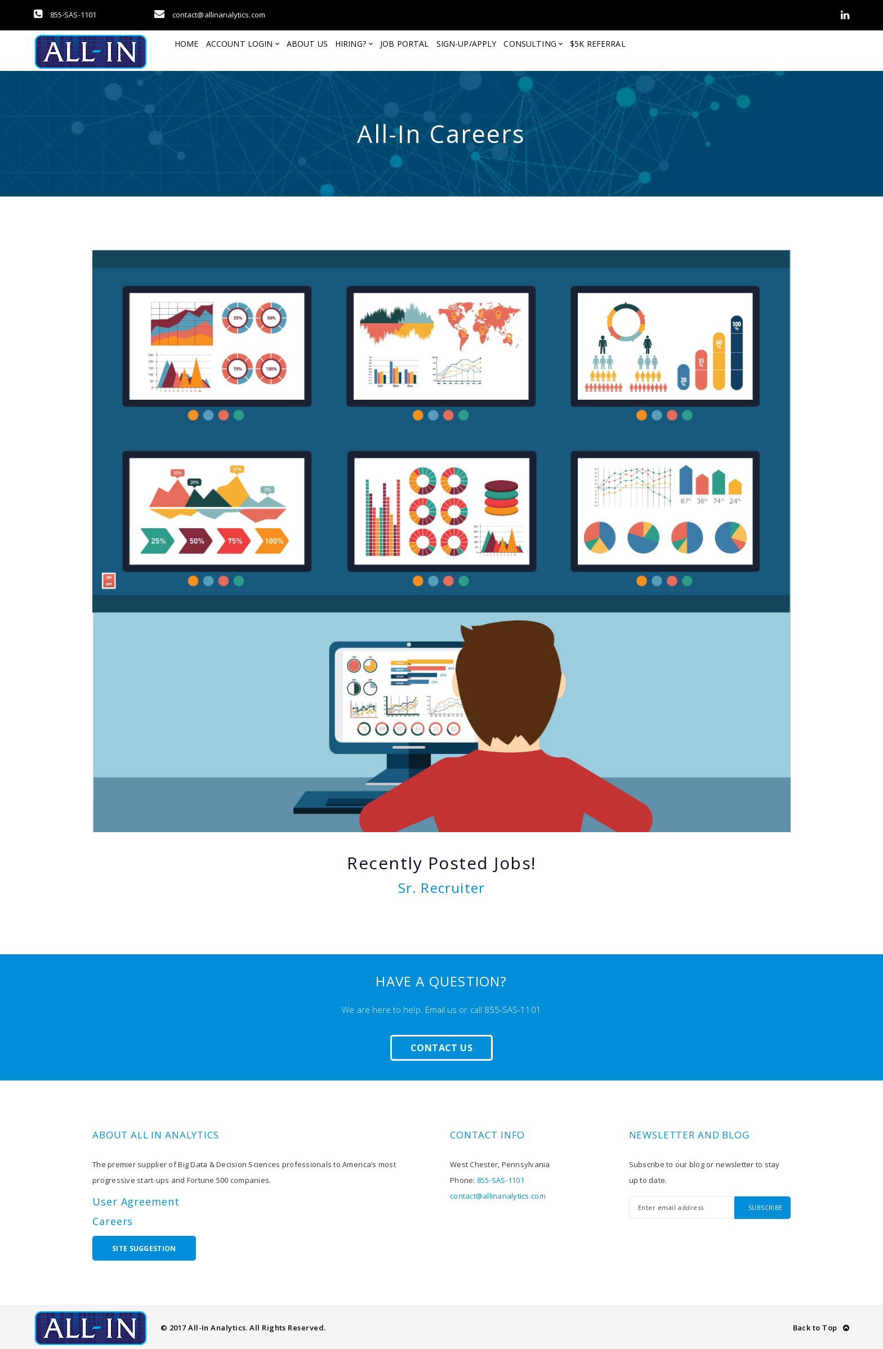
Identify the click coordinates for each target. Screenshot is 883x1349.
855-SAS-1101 (65, 15)
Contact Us (441, 1048)
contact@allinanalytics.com (209, 15)
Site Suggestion (144, 1248)
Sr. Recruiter (441, 887)
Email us (441, 1009)
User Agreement (136, 1201)
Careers (112, 1221)
